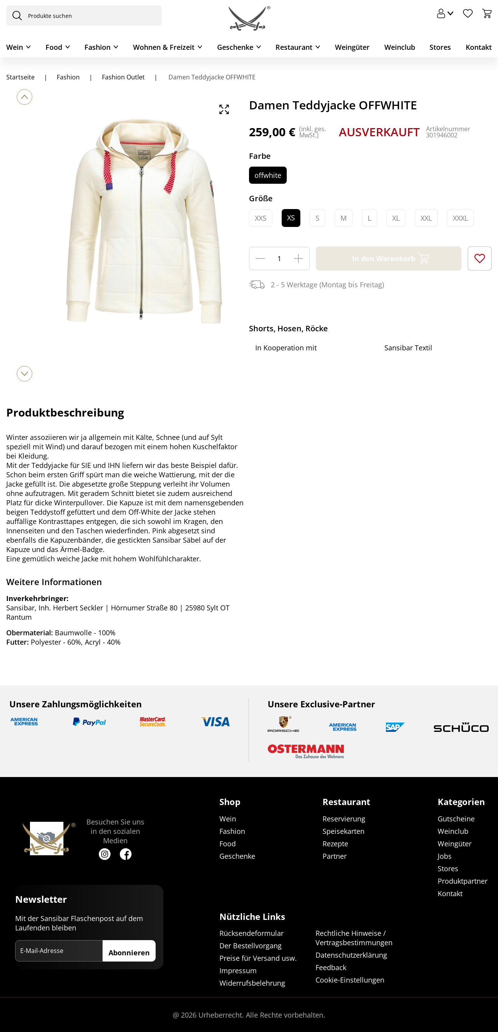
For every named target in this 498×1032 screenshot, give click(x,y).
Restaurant (293, 47)
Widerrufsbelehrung (252, 983)
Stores (440, 47)
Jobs (445, 856)
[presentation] (15, 15)
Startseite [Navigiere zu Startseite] (20, 77)
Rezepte (335, 843)
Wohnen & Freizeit (164, 47)
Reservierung (344, 818)
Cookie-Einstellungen (350, 980)
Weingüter (352, 47)
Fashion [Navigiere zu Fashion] (68, 77)
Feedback (331, 967)
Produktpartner (462, 881)
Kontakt (479, 47)
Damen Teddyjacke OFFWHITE (211, 77)
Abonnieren (129, 952)
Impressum (238, 970)
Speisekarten (344, 831)
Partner (335, 856)
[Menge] (279, 258)
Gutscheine (456, 818)
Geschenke (235, 47)
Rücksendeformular (251, 933)
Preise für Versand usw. (258, 958)
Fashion (97, 47)
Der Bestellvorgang (250, 945)
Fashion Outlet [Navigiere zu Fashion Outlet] (123, 77)
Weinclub (399, 47)
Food (54, 47)
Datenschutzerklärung (351, 955)
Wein (14, 47)
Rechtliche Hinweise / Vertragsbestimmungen (354, 937)
